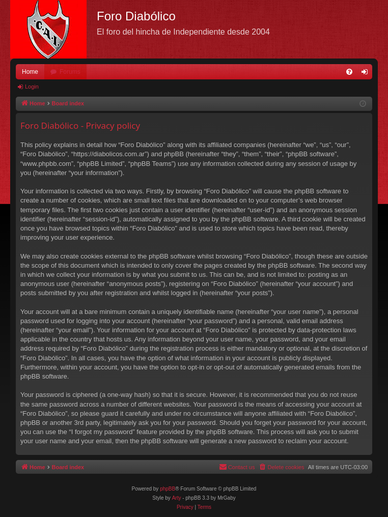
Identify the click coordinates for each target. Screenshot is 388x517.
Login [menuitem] (367, 73)
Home (30, 71)
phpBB (167, 489)
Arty (176, 498)
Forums (70, 71)
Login (32, 86)
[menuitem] (349, 71)
